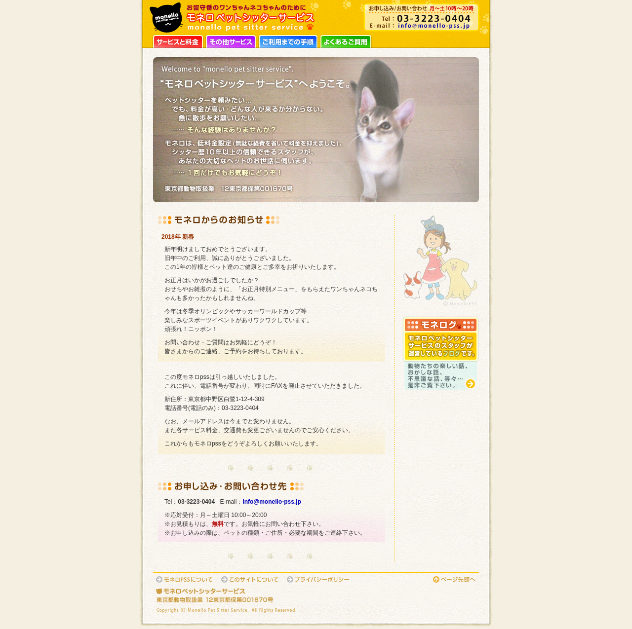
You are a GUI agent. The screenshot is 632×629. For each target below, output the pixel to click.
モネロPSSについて (185, 579)
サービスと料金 (178, 41)
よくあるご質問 (346, 41)
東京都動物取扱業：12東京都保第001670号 (237, 600)
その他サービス (230, 41)
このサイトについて (250, 579)
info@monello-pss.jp (421, 26)
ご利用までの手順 (288, 41)
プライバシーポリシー (319, 579)
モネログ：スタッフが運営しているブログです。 (440, 353)
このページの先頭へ (454, 579)
